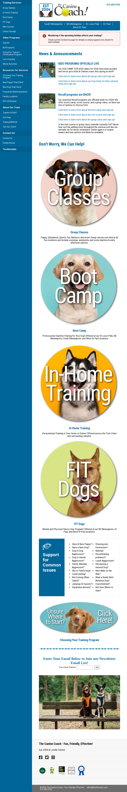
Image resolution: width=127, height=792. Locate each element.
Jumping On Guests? (82, 584)
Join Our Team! (9, 127)
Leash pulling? (79, 574)
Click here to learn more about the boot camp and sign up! (86, 110)
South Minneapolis (53, 24)
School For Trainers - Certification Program (12, 53)
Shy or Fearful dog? (81, 570)
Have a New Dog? (80, 547)
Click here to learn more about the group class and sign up (86, 76)
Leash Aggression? (104, 560)
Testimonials (9, 149)
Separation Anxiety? (81, 587)
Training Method (10, 122)
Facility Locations (10, 96)
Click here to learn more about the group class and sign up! (86, 119)
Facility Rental (9, 143)
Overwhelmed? (102, 584)
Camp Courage (9, 31)
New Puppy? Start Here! (13, 82)
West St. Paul (79, 27)
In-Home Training (10, 12)
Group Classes (9, 8)
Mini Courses (8, 27)
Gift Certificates (9, 101)
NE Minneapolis (74, 24)
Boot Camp (8, 17)
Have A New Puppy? (82, 544)
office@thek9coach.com (97, 787)
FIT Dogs (6, 22)
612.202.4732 (113, 4)
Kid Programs (9, 47)
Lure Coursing (9, 59)
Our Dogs (7, 117)
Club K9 (6, 43)
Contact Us (7, 138)
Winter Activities (10, 64)
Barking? (99, 550)
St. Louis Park (92, 24)
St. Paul (107, 24)
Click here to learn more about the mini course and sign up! (86, 114)
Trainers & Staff (10, 113)
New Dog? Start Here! (12, 87)
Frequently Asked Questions (15, 92)
